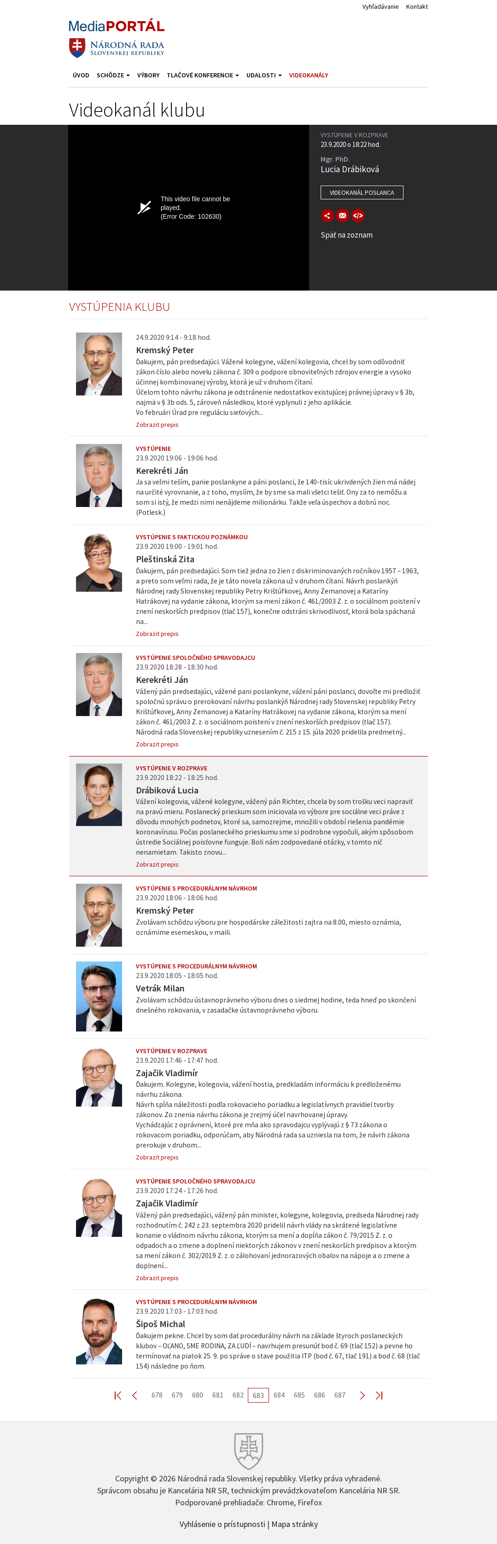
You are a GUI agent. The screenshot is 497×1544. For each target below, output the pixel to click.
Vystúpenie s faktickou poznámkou (192, 537)
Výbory (148, 75)
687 (339, 1394)
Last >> (373, 1395)
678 (157, 1394)
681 (217, 1394)
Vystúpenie (153, 448)
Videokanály (308, 75)
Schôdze (113, 75)
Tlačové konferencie (203, 75)
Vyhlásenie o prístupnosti (222, 1523)
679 (177, 1394)
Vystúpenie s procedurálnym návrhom (196, 888)
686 (319, 1394)
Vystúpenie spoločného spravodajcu (195, 657)
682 (238, 1394)
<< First (123, 1395)
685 (299, 1394)
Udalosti (264, 75)
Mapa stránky (294, 1523)
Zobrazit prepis (157, 424)
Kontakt (417, 6)
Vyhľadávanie (381, 6)
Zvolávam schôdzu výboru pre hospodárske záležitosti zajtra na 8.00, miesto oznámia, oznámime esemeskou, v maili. (268, 927)
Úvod (81, 75)
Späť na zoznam (347, 235)
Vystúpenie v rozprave (171, 768)
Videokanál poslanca (362, 192)
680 (197, 1394)
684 (279, 1394)
